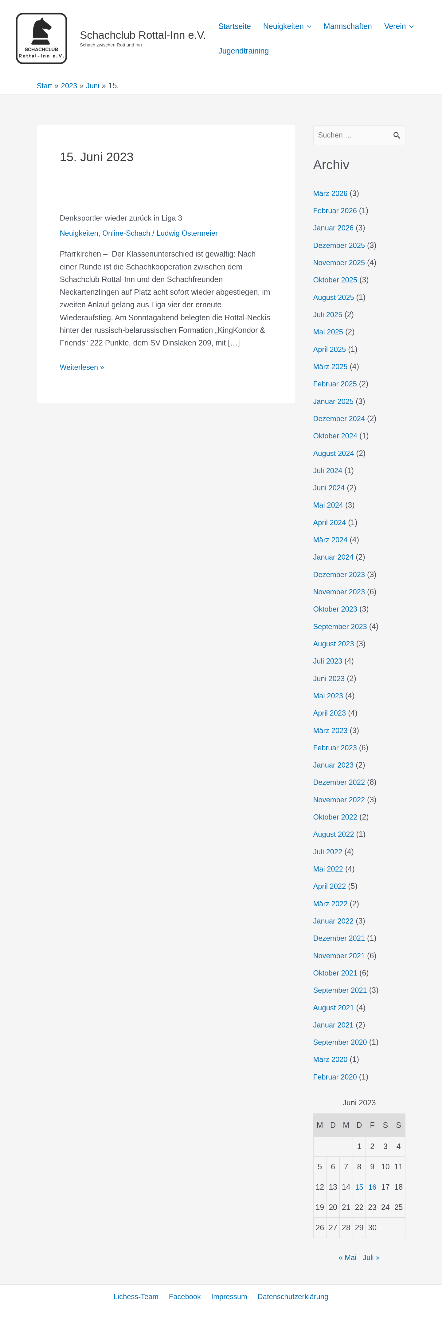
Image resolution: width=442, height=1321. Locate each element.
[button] (312, 26)
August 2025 (334, 297)
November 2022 (340, 799)
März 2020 (331, 1059)
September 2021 (341, 989)
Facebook (184, 1296)
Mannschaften (355, 26)
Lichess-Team (136, 1296)
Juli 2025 (328, 315)
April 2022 (330, 886)
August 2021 (334, 1007)
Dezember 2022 (340, 782)
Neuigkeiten (80, 233)
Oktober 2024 (336, 436)
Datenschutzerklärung (292, 1296)
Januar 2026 (334, 228)
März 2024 (331, 540)
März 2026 (331, 194)
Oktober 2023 (336, 609)
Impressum (228, 1296)
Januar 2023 (334, 764)
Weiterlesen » (83, 366)
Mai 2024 (329, 505)
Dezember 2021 (340, 938)
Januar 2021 (334, 1024)
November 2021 (340, 955)
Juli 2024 (328, 470)
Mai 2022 (329, 868)
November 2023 (340, 592)
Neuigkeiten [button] (292, 26)
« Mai (347, 1256)
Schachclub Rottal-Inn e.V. (143, 35)
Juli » (372, 1256)
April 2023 (330, 712)
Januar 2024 (334, 557)
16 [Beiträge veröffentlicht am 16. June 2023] (372, 1186)
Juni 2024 (329, 488)
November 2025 (340, 263)
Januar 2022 (334, 920)
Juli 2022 (328, 851)
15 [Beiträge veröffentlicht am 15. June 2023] (359, 1186)
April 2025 (330, 349)
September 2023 (341, 626)
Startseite (236, 26)
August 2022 (334, 834)
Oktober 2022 (336, 816)
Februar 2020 (336, 1076)
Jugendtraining (290, 50)
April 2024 (330, 522)
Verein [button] (234, 50)
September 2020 (341, 1041)
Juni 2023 (329, 678)
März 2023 (331, 730)
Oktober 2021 (336, 972)
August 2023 (334, 643)
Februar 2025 (336, 384)
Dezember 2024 (340, 418)
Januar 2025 (334, 401)
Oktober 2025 (336, 280)
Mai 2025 (329, 332)
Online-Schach (129, 233)
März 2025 (331, 366)
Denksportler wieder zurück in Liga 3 (124, 217)
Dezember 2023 (340, 574)
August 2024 (334, 453)
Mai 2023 (329, 695)
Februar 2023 (336, 747)
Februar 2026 (336, 211)
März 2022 (331, 903)
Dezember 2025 (340, 245)
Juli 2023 (328, 661)
